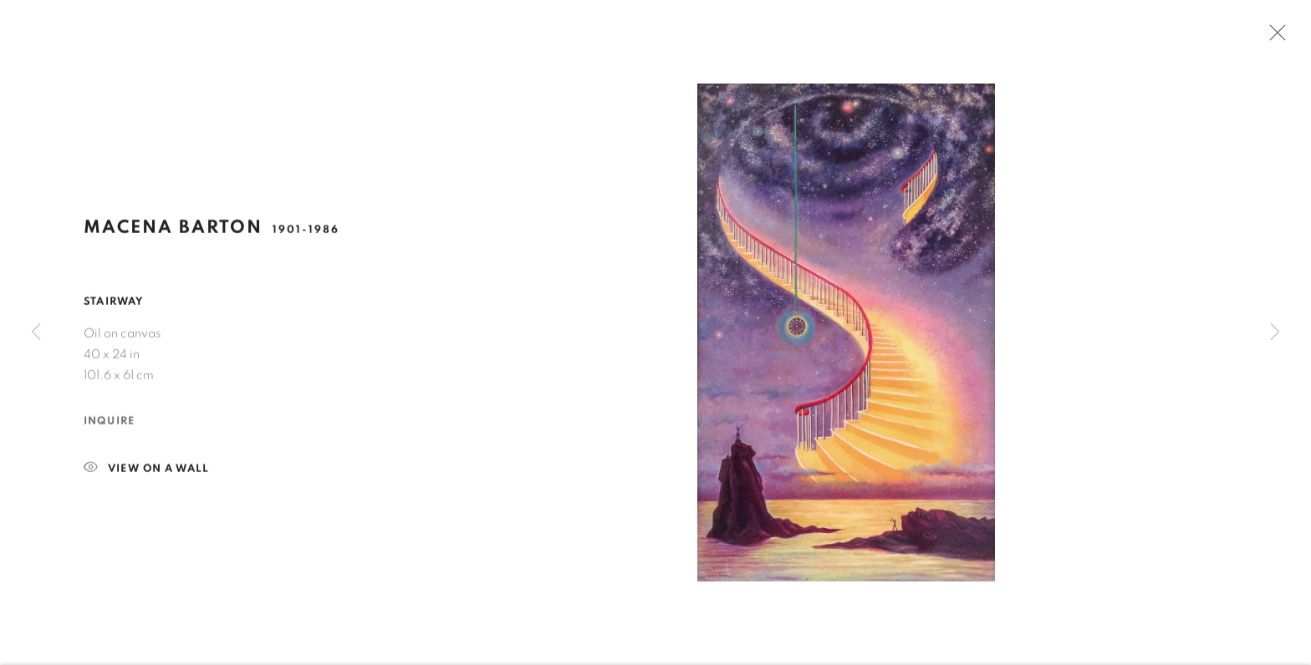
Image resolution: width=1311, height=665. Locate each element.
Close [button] (1273, 37)
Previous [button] (36, 332)
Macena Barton (173, 230)
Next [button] (1275, 332)
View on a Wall (146, 472)
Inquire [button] (109, 424)
